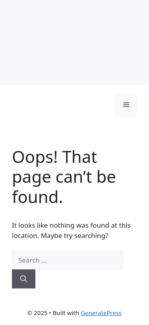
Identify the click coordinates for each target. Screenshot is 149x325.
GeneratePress (101, 313)
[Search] (23, 278)
